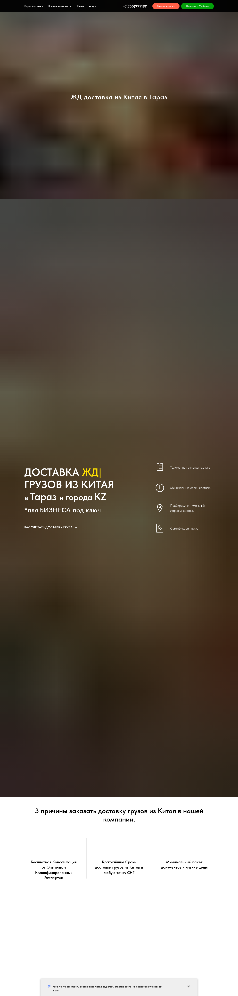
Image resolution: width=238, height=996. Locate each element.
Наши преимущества (60, 6)
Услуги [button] (92, 6)
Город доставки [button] (33, 6)
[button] (166, 6)
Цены (80, 6)
